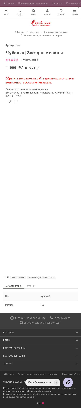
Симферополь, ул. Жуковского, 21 (40, 322)
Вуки (22, 277)
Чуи (13, 277)
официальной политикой (39, 391)
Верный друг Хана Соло (41, 277)
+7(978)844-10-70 (60, 318)
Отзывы (31, 286)
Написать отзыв (30, 60)
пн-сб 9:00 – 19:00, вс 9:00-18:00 (27, 318)
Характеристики (13, 286)
